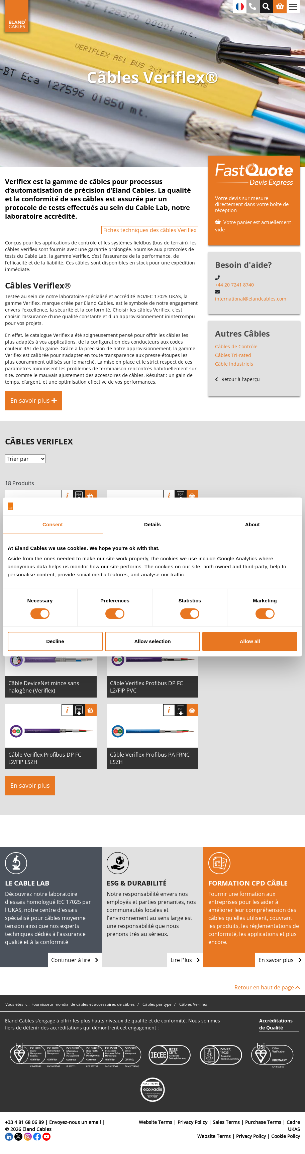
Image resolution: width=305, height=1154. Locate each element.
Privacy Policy (192, 1122)
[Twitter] (18, 1136)
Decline (55, 641)
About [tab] (252, 524)
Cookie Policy (285, 1136)
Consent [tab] (52, 524)
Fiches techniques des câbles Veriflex (149, 230)
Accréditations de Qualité (276, 1024)
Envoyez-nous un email (75, 1122)
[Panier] (91, 496)
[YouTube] (46, 1136)
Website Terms (155, 1122)
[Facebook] (37, 1136)
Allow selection (152, 641)
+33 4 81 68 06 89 (24, 1122)
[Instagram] (28, 1136)
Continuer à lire (74, 960)
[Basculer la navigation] (293, 6)
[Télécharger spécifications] (79, 496)
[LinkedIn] (9, 1136)
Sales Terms (226, 1122)
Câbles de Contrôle (236, 346)
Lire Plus (185, 960)
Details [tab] (152, 524)
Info (67, 496)
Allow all (250, 641)
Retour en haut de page (267, 987)
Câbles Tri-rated (233, 355)
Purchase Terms (263, 1122)
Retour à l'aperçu (237, 379)
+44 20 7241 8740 (234, 284)
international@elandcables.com (250, 299)
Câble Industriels (234, 364)
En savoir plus (30, 785)
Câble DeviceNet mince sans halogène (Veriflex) (43, 687)
